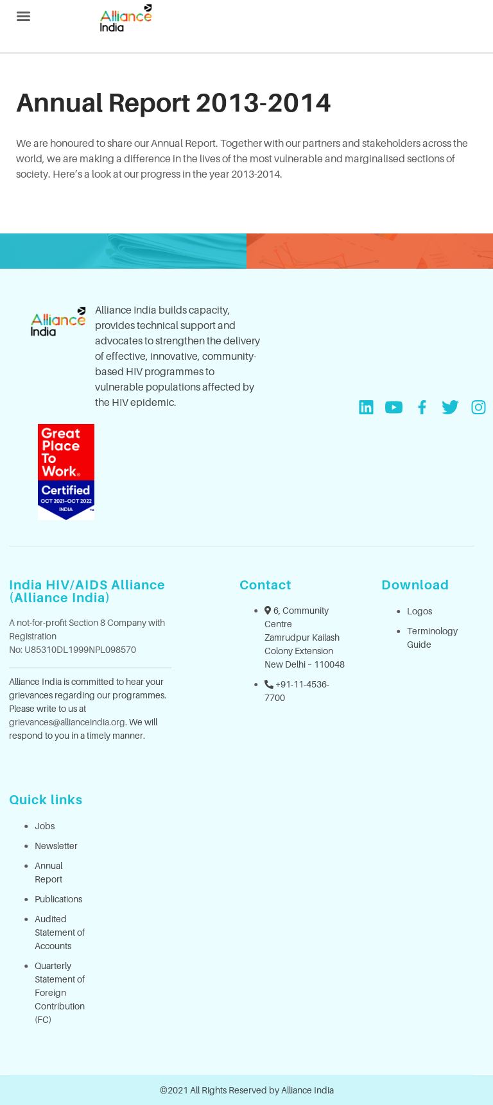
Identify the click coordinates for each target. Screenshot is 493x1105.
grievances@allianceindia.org (67, 721)
